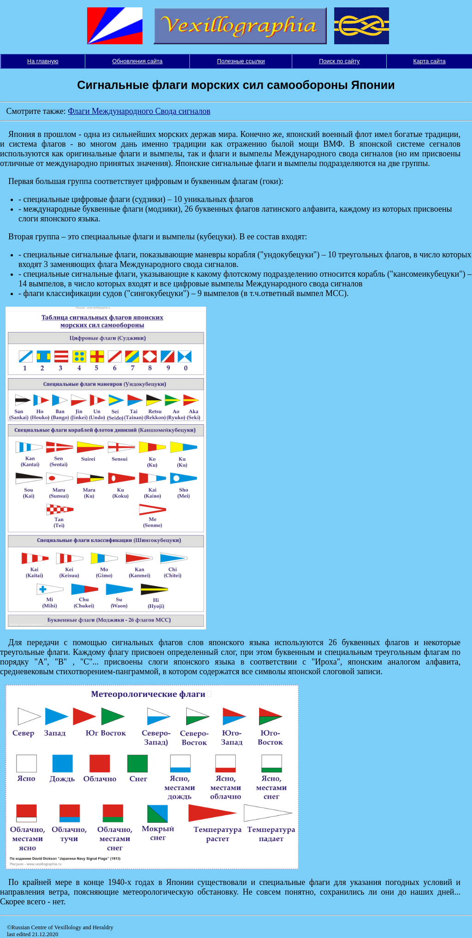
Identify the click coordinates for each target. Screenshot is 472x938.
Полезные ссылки (241, 61)
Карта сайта (429, 61)
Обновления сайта (137, 61)
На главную (43, 61)
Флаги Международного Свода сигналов (139, 111)
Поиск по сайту (339, 61)
